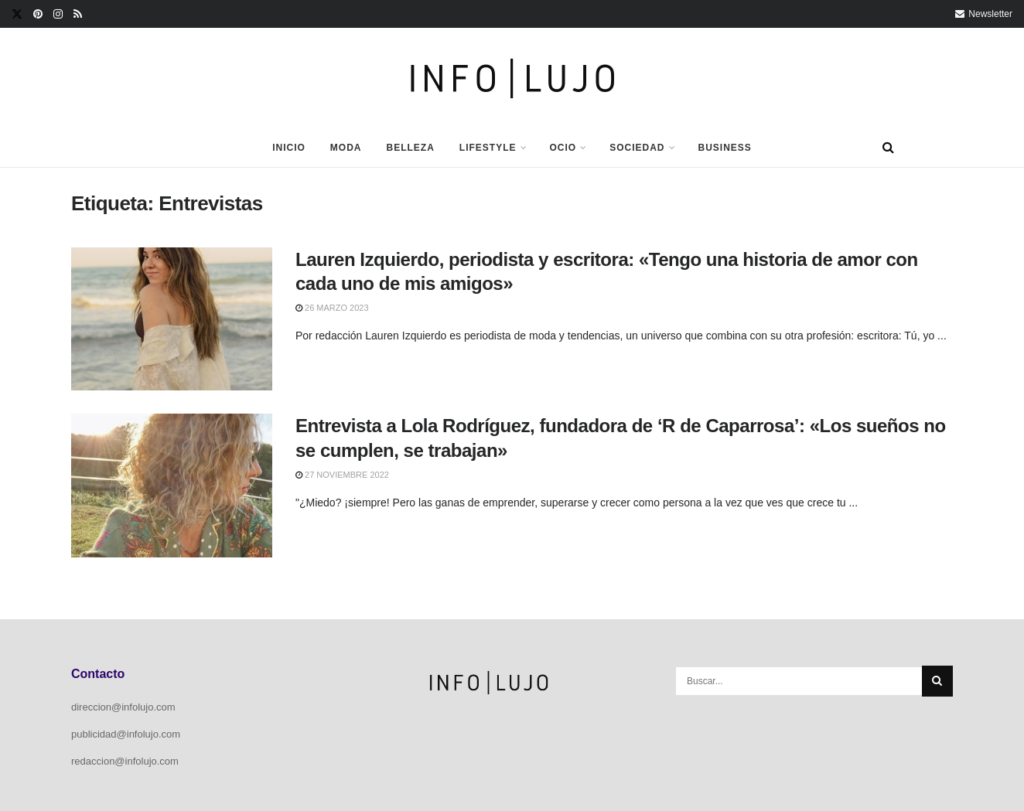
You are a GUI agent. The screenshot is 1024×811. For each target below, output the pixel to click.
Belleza (410, 147)
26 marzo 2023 (332, 307)
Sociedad (636, 147)
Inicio (288, 147)
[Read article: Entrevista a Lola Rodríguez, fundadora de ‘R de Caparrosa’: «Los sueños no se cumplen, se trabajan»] (171, 485)
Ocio (563, 147)
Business (725, 147)
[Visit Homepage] (512, 78)
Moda (346, 147)
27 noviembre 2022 (342, 474)
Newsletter (983, 14)
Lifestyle (488, 147)
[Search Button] (888, 147)
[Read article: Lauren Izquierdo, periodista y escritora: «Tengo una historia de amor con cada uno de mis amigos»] (171, 319)
